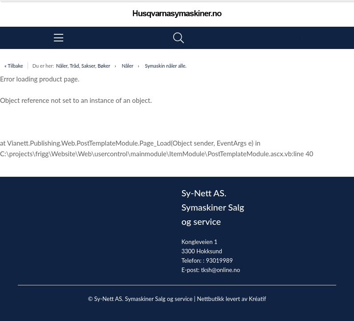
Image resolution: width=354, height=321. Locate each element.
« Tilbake (13, 66)
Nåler (127, 66)
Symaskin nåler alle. (165, 66)
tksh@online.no (220, 269)
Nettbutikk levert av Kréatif (231, 298)
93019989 (219, 260)
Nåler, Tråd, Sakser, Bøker (83, 66)
